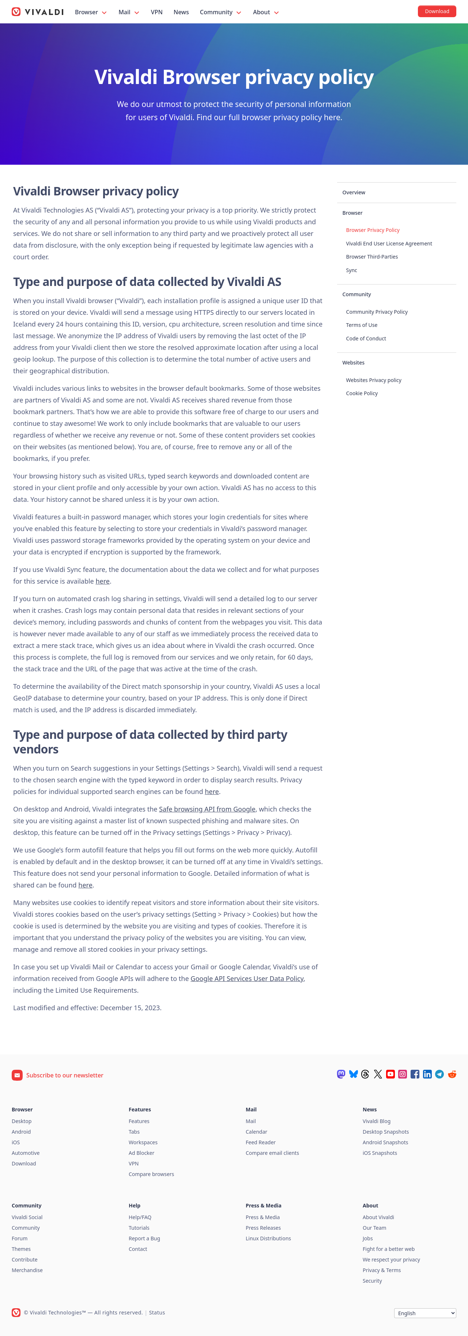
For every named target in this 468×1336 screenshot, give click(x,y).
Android (21, 1131)
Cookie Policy (362, 393)
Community (221, 12)
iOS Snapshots (380, 1152)
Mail (129, 12)
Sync (351, 270)
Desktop (21, 1121)
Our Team (374, 1227)
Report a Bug (144, 1238)
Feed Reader (261, 1142)
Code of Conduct (366, 338)
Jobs (368, 1238)
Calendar (256, 1131)
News (181, 12)
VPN (157, 12)
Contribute (25, 1259)
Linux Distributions (268, 1238)
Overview (354, 192)
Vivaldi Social (27, 1217)
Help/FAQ (140, 1217)
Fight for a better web (389, 1248)
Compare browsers (151, 1174)
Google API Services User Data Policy (246, 978)
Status (157, 1312)
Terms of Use (362, 324)
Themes (21, 1248)
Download (24, 1163)
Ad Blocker (141, 1152)
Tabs (134, 1131)
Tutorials (139, 1227)
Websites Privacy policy (373, 380)
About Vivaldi (378, 1217)
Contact (138, 1248)
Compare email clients (272, 1152)
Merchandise (27, 1270)
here (102, 581)
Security (372, 1280)
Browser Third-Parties (372, 256)
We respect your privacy (391, 1259)
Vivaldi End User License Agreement (389, 243)
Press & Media (263, 1217)
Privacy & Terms (382, 1270)
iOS (16, 1142)
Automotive (25, 1152)
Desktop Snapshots (386, 1131)
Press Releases (263, 1227)
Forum (19, 1238)
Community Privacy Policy (377, 311)
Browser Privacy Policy (373, 229)
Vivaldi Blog (376, 1121)
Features (139, 1121)
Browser (91, 12)
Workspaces (143, 1142)
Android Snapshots (385, 1142)
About (266, 12)
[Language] (425, 1313)
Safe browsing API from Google (207, 809)
